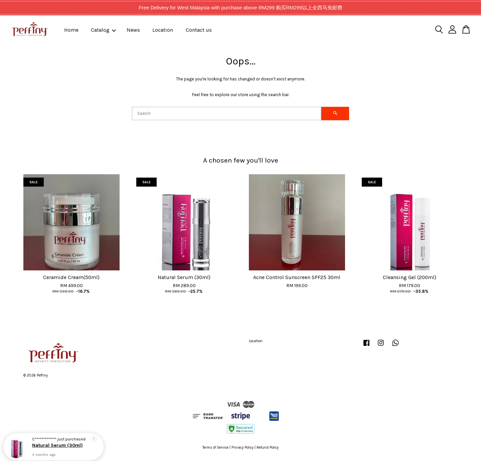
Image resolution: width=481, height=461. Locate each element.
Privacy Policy (242, 447)
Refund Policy (268, 447)
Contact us (199, 30)
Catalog (103, 30)
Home (71, 30)
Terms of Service (215, 447)
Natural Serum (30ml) (57, 444)
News (133, 30)
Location (162, 30)
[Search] (226, 113)
